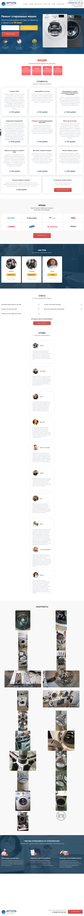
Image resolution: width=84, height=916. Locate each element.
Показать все (41, 236)
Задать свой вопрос (42, 324)
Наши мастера (38, 4)
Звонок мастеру (10, 34)
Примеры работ (61, 4)
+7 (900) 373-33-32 (75, 3)
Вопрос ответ (46, 4)
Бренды (31, 4)
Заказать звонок (78, 6)
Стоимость (25, 4)
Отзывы (53, 4)
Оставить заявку (75, 911)
